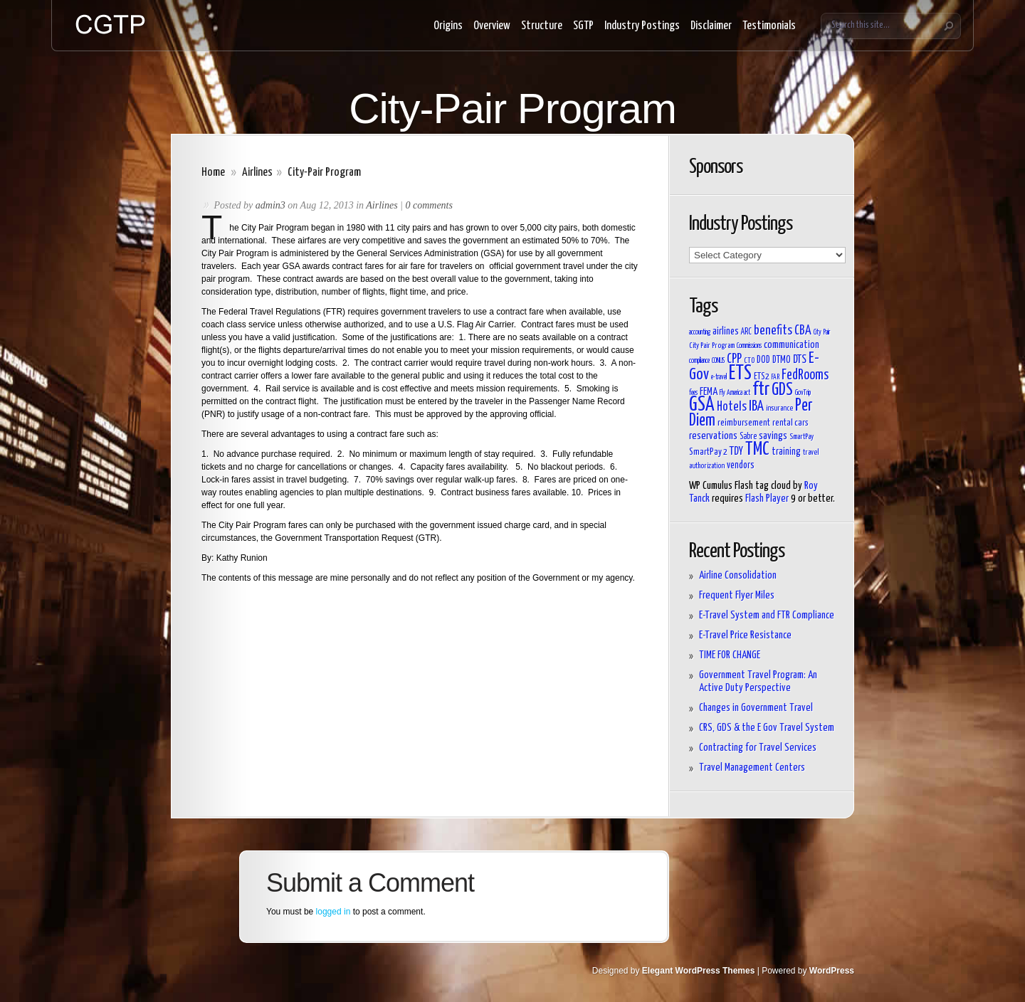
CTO (749, 360)
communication (791, 344)
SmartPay (801, 437)
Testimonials (769, 26)
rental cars (790, 423)
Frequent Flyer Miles (736, 595)
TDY (736, 451)
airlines (726, 331)
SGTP (583, 26)
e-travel (719, 377)
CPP (734, 359)
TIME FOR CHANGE (729, 655)
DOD (763, 360)
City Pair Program (712, 345)
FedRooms (805, 375)
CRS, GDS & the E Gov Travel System (766, 727)
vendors (741, 465)
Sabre (748, 437)
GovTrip (803, 392)
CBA (802, 331)
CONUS (718, 360)
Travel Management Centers (752, 767)
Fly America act (735, 392)
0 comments (429, 205)
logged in (333, 912)
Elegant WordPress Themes (698, 971)
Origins (448, 26)
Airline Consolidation (738, 575)
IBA (756, 406)
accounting (699, 332)
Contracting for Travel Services (757, 747)
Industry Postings (642, 26)
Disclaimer (711, 26)
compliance (699, 360)
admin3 (270, 205)
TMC (757, 449)
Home (213, 173)
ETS (740, 374)
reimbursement (744, 423)
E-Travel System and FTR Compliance (766, 615)
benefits (773, 331)
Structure (541, 26)
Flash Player (767, 498)
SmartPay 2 (708, 452)
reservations (713, 436)
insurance (779, 408)
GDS (782, 390)
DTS (799, 359)
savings (773, 436)
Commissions (749, 345)
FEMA (709, 391)
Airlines (257, 173)
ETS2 (761, 376)
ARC (746, 332)
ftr (760, 389)
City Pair (822, 332)
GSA (702, 405)
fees (693, 392)
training (786, 452)
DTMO (781, 360)
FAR (775, 377)
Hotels (732, 407)
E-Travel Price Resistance (745, 635)
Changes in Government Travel (756, 707)
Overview (491, 26)
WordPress (831, 971)
